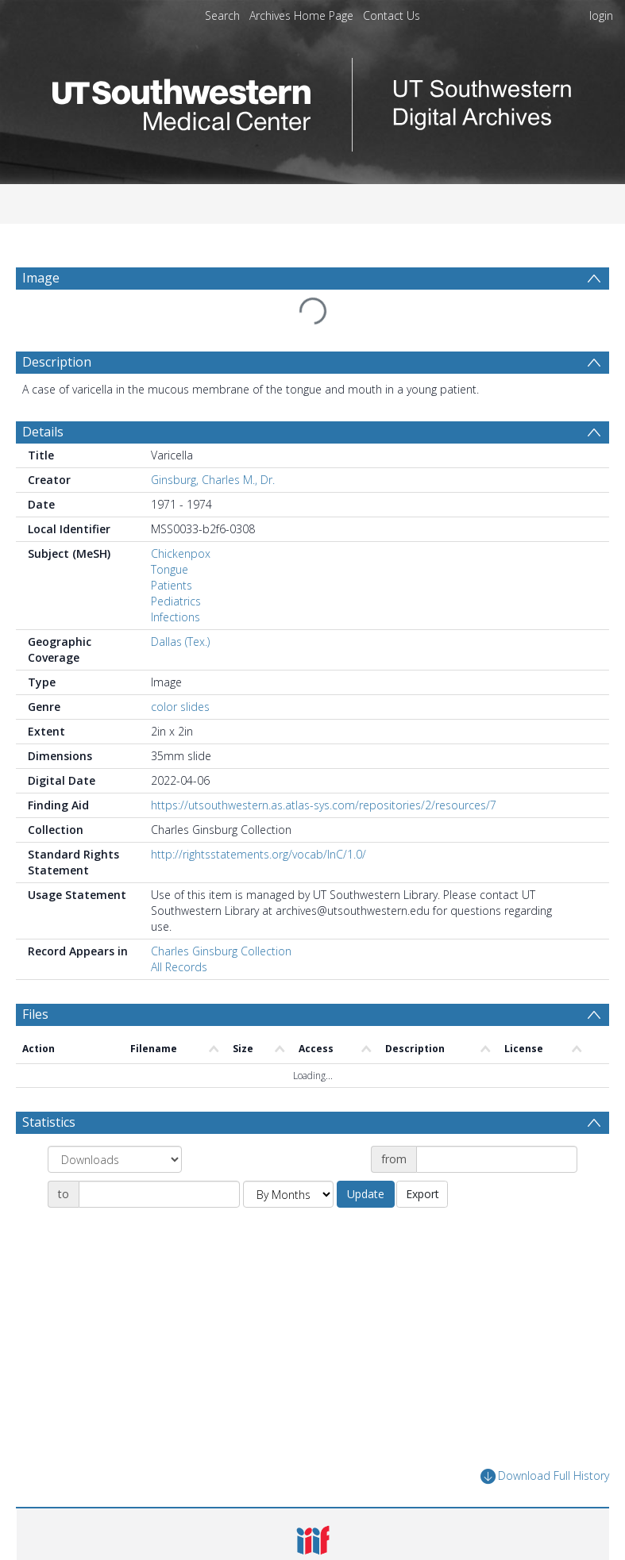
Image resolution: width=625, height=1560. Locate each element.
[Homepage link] (312, 100)
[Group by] (115, 1121)
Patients (171, 547)
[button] (313, 1510)
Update (365, 1155)
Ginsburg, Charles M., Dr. (213, 441)
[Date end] (159, 1156)
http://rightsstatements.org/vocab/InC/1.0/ (258, 816)
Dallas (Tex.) (180, 603)
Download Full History (544, 1438)
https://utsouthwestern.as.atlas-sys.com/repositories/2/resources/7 (323, 766)
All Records (179, 928)
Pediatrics (176, 563)
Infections (175, 578)
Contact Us (391, 15)
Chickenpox (180, 515)
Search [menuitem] (222, 15)
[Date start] (496, 1121)
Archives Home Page (301, 15)
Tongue (169, 531)
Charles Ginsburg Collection (221, 912)
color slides (180, 668)
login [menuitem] (601, 15)
